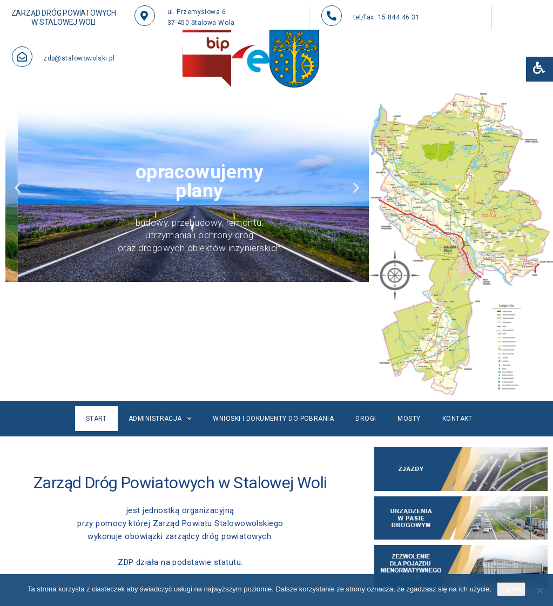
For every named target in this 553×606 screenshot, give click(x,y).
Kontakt (457, 418)
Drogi (365, 418)
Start (96, 418)
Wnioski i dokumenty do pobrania (273, 418)
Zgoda (511, 589)
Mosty (408, 418)
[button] (17, 187)
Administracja (160, 418)
